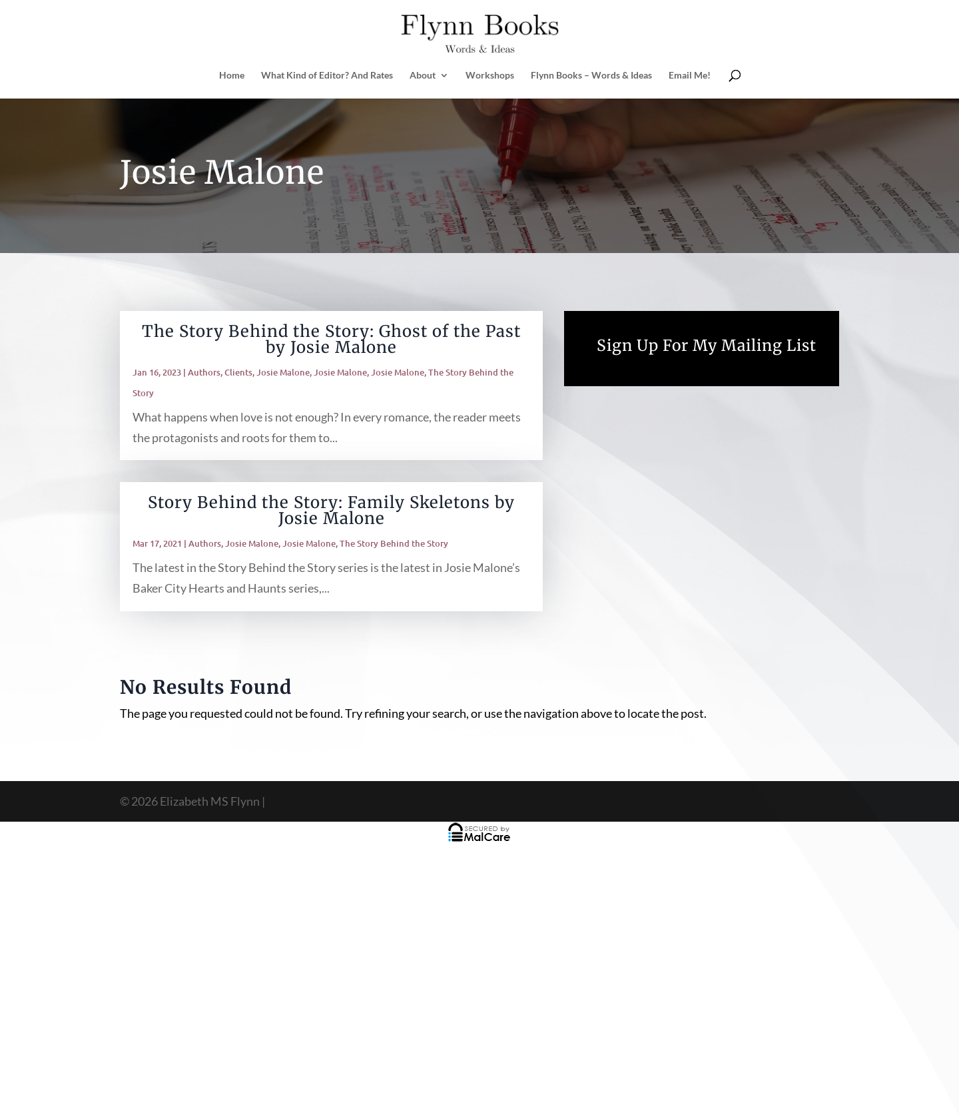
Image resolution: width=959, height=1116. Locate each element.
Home (231, 76)
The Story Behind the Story (394, 543)
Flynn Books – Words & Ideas (591, 76)
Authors (204, 372)
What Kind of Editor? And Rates (327, 76)
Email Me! (690, 76)
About (423, 76)
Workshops (490, 76)
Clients (238, 372)
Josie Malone (283, 372)
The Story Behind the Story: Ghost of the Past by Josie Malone (331, 339)
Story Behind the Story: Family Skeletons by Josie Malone (331, 510)
